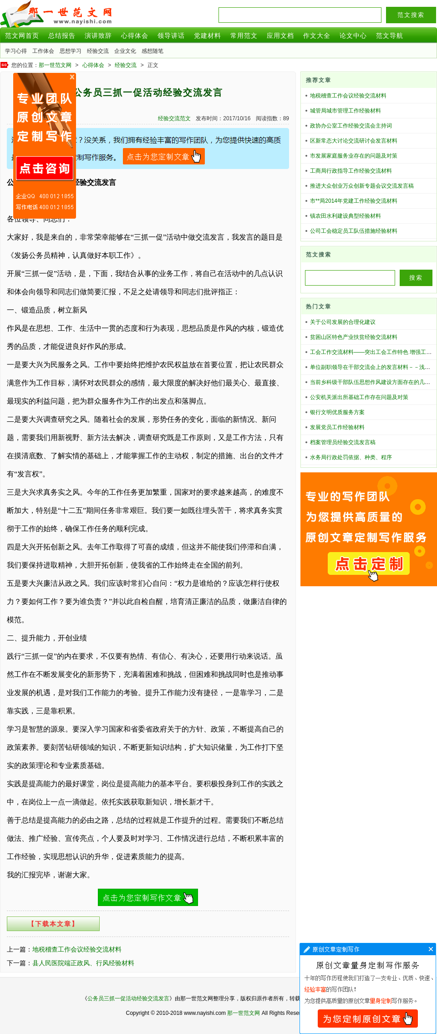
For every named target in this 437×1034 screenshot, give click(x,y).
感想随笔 (152, 51)
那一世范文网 (55, 65)
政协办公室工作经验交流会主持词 (351, 126)
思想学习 (70, 51)
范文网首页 (22, 35)
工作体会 (43, 51)
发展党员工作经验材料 (337, 427)
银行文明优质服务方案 (337, 412)
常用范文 (244, 35)
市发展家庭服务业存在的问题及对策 (353, 156)
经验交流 (98, 51)
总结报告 (62, 35)
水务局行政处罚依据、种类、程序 (351, 457)
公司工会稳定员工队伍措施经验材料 (353, 231)
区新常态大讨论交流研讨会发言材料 (353, 141)
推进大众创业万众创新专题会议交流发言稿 (362, 186)
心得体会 (134, 35)
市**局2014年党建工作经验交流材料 (353, 201)
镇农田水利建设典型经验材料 (345, 216)
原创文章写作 (44, 146)
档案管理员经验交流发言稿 (343, 442)
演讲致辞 (98, 35)
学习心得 (16, 51)
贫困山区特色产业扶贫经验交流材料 (353, 337)
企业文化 (125, 51)
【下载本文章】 (53, 923)
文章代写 (368, 988)
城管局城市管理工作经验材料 (345, 110)
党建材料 (207, 35)
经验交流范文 (174, 118)
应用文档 (280, 35)
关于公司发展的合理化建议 (343, 322)
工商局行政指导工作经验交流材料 (351, 171)
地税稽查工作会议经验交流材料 (77, 949)
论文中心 (353, 35)
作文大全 (316, 35)
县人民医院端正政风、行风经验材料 (83, 963)
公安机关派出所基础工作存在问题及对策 (359, 397)
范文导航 (389, 35)
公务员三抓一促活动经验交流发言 (128, 998)
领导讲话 (171, 35)
